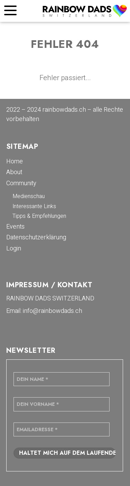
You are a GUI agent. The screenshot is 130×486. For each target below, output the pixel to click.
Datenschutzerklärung (36, 237)
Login (13, 248)
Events (15, 226)
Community (21, 183)
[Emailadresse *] (62, 429)
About (14, 172)
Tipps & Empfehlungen (39, 216)
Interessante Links (34, 206)
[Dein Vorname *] (62, 404)
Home (14, 161)
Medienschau (28, 196)
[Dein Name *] (62, 379)
